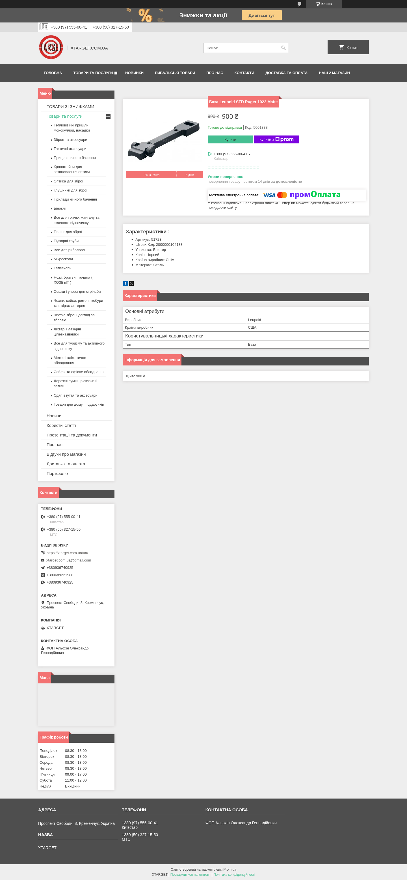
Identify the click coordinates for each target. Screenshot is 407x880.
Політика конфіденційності (234, 875)
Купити (230, 139)
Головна (53, 73)
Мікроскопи (63, 259)
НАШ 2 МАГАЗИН (334, 73)
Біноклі (60, 208)
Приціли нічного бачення (75, 158)
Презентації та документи (72, 435)
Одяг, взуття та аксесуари (75, 395)
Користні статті (61, 425)
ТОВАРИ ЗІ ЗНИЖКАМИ (70, 106)
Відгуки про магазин (66, 454)
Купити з (276, 139)
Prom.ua (230, 870)
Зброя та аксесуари (70, 139)
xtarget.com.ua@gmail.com (68, 560)
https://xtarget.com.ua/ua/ (67, 553)
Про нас (214, 73)
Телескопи (63, 268)
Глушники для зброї (70, 190)
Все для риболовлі (70, 250)
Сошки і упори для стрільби (77, 291)
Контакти (244, 73)
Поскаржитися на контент (190, 875)
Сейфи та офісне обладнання (79, 372)
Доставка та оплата (286, 73)
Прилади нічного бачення (75, 199)
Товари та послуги (93, 73)
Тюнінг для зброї (68, 232)
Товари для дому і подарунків (79, 404)
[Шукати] (283, 48)
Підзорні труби (66, 241)
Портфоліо (57, 473)
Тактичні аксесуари (70, 149)
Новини (54, 415)
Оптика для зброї (68, 181)
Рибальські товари (175, 73)
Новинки (134, 73)
